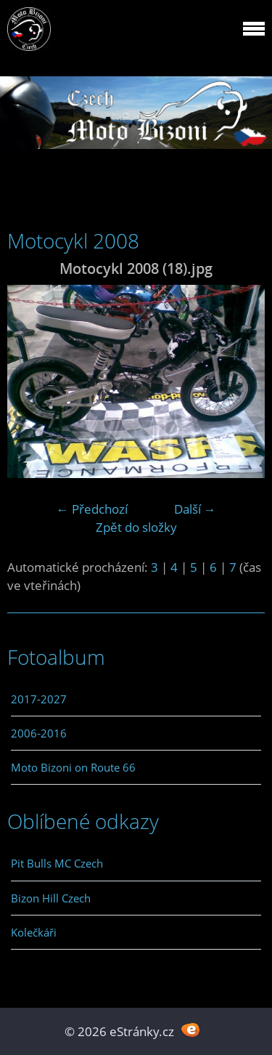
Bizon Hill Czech (51, 898)
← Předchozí (92, 509)
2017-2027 (39, 699)
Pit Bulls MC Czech (57, 863)
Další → (195, 509)
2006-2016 (39, 733)
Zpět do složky (136, 527)
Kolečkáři (34, 932)
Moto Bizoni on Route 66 (73, 767)
